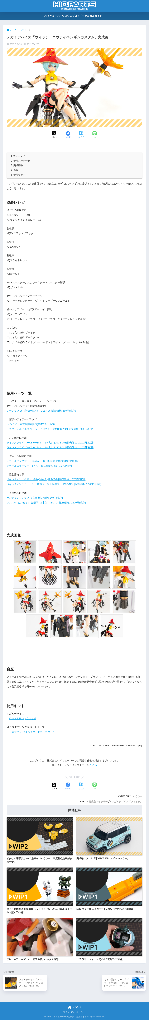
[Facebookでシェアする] (68, 135)
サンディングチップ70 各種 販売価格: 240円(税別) (35, 498)
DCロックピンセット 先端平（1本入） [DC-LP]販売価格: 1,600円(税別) (46, 503)
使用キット (18, 175)
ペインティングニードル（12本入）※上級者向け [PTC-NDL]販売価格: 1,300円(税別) (54, 484)
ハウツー (137, 796)
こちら (93, 765)
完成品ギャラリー (98, 801)
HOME (74, 1007)
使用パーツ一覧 (20, 161)
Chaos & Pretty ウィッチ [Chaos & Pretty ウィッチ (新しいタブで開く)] (23, 719)
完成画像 (17, 165)
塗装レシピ (18, 156)
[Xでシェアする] (54, 135)
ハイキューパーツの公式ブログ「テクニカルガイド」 (74, 16)
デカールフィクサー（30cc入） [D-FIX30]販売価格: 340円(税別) (42, 461)
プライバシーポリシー (74, 1012)
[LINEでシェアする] (94, 135)
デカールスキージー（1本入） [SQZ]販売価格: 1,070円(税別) (41, 466)
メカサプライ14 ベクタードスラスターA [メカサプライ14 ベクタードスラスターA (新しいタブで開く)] (31, 732)
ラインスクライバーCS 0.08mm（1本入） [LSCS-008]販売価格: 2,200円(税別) (51, 443)
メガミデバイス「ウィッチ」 (127, 801)
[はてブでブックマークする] (81, 135)
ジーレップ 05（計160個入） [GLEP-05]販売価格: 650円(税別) (42, 411)
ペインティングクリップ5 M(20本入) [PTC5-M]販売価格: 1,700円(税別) (46, 479)
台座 (14, 170)
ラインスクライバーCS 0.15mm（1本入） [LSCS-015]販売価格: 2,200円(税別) (51, 448)
